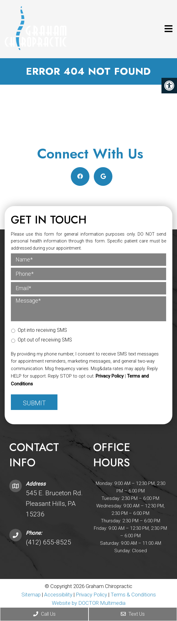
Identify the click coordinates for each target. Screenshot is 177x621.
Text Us (133, 614)
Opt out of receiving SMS (45, 340)
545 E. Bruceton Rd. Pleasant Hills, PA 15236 (54, 503)
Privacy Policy (110, 376)
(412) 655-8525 (48, 542)
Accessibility (58, 594)
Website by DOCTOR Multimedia (88, 603)
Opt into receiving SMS (42, 330)
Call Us (44, 614)
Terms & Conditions (133, 594)
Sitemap (31, 594)
